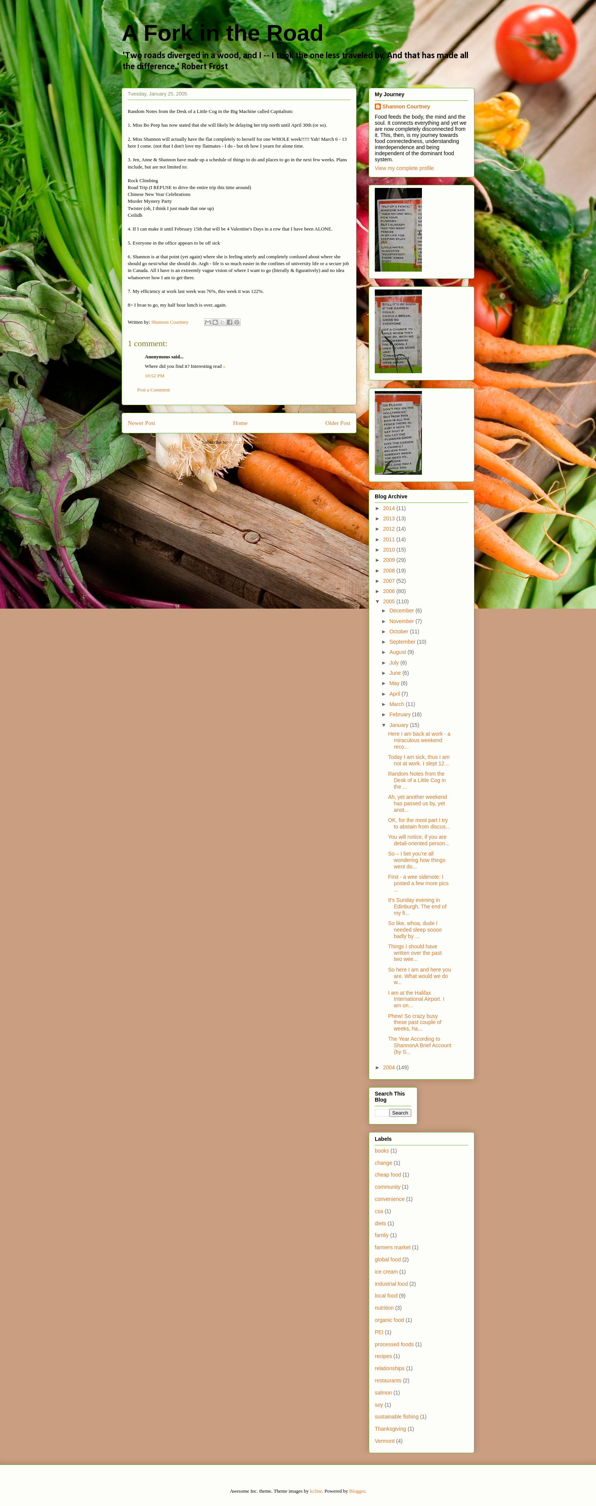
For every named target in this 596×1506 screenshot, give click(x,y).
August (398, 652)
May (395, 683)
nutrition (384, 1308)
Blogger (357, 1491)
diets (380, 1223)
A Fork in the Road (222, 33)
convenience (390, 1199)
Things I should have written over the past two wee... (415, 952)
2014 (389, 508)
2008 (389, 571)
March (397, 704)
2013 (389, 518)
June (395, 673)
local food (386, 1296)
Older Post (337, 423)
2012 (389, 529)
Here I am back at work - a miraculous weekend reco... (419, 740)
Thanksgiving (390, 1429)
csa (379, 1211)
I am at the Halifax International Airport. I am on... (416, 999)
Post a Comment (153, 390)
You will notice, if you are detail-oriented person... (419, 840)
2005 (389, 601)
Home (240, 423)
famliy (382, 1235)
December (402, 610)
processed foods (394, 1344)
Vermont (385, 1441)
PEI (379, 1332)
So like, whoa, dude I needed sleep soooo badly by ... (415, 929)
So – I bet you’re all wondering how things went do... (416, 860)
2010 (389, 550)
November (402, 621)
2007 (389, 581)
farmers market (393, 1247)
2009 (389, 560)
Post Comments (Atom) (252, 442)
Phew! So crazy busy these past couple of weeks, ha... (414, 1022)
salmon (383, 1393)
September (403, 642)
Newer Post (141, 423)
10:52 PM (155, 375)
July (394, 663)
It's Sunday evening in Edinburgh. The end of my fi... (417, 906)
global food (388, 1259)
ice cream (386, 1272)
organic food (389, 1320)
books (382, 1151)
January (399, 725)
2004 (389, 1067)
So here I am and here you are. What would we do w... (419, 976)
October (399, 631)
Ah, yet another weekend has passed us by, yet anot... (417, 803)
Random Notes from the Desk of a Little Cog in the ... (417, 780)
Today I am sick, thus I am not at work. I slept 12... (419, 760)
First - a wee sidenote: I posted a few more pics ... (418, 883)
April (395, 694)
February (400, 714)
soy (379, 1405)
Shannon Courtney (406, 106)
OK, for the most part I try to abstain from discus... (419, 823)
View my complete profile (404, 168)
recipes (383, 1356)
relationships (390, 1368)
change (383, 1163)
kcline (316, 1491)
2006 (389, 591)
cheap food (388, 1175)
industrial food (391, 1284)
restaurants (388, 1380)
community (388, 1187)
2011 (389, 539)
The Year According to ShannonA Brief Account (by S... (419, 1045)
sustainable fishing (396, 1417)
